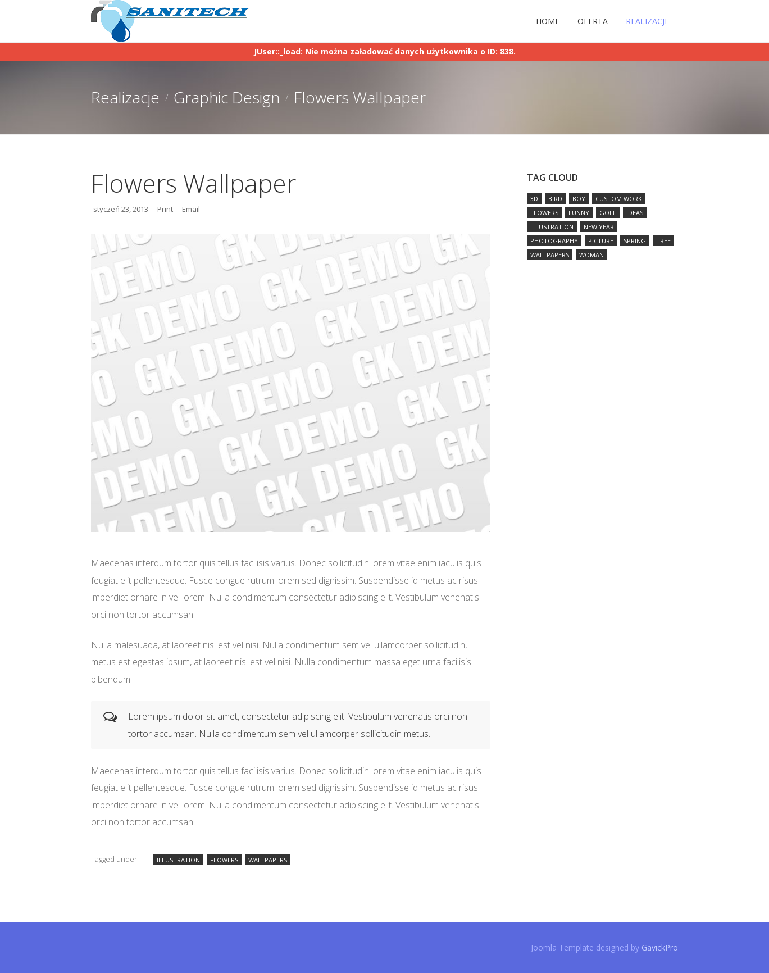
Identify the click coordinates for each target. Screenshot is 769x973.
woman (591, 255)
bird (555, 198)
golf (607, 212)
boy (578, 198)
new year (599, 226)
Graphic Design (227, 97)
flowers (224, 860)
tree (663, 241)
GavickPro (659, 947)
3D (534, 198)
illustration (178, 860)
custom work (618, 198)
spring (635, 241)
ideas (634, 212)
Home (547, 21)
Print (165, 209)
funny (578, 212)
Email (191, 209)
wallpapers (267, 860)
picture (600, 241)
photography (554, 241)
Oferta (592, 21)
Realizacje (647, 21)
